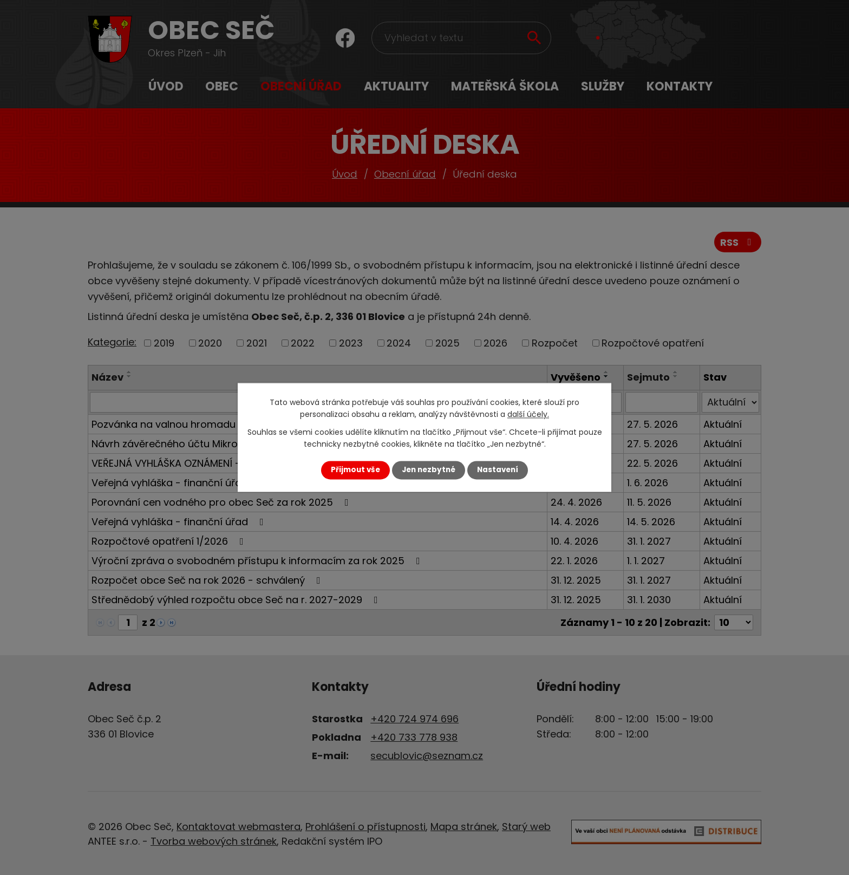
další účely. (528, 414)
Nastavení (497, 470)
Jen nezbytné (428, 470)
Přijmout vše (355, 470)
